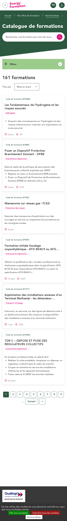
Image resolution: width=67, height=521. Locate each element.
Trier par (6, 86)
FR (53, 5)
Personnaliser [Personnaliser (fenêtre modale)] (34, 517)
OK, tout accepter (18, 512)
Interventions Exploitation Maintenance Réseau (26, 159)
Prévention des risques (15, 208)
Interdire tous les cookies (45, 512)
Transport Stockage (14, 303)
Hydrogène (10, 113)
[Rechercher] (33, 37)
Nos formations (52, 15)
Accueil (8, 15)
